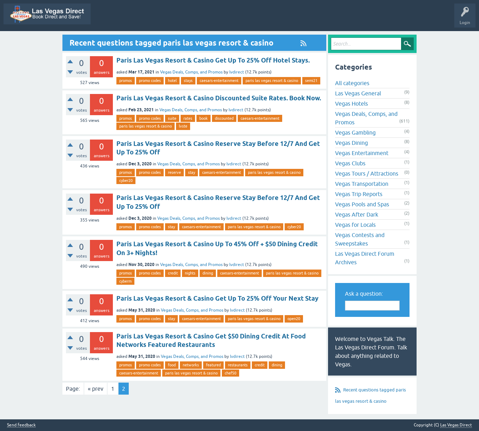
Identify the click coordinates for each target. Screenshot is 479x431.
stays (188, 80)
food (172, 365)
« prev (95, 388)
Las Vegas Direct (112, 19)
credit (173, 273)
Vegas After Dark (356, 214)
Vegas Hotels (351, 103)
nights (190, 273)
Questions (232, 19)
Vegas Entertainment (361, 153)
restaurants (238, 365)
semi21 (311, 80)
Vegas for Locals (355, 225)
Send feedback (21, 425)
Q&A (207, 19)
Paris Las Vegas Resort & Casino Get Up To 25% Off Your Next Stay (217, 298)
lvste (183, 126)
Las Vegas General (358, 93)
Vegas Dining (351, 143)
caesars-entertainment (219, 80)
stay (191, 172)
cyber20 (126, 180)
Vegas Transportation (361, 184)
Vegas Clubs (350, 163)
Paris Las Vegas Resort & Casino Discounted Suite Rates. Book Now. (218, 98)
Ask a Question (390, 19)
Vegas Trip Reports (358, 194)
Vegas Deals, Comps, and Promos (191, 72)
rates (187, 118)
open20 (293, 319)
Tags (311, 19)
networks (191, 365)
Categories (336, 19)
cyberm (125, 281)
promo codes (150, 80)
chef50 (230, 373)
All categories (352, 83)
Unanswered (284, 19)
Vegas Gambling (355, 132)
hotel (172, 80)
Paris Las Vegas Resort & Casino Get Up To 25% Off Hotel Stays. (213, 60)
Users (361, 19)
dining (207, 273)
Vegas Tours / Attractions (366, 173)
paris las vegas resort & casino (271, 80)
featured (213, 365)
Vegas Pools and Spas (362, 204)
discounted (224, 118)
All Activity (182, 19)
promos (125, 80)
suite (172, 118)
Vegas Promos (150, 19)
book (203, 118)
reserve (174, 172)
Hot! (257, 19)
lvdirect (236, 72)
